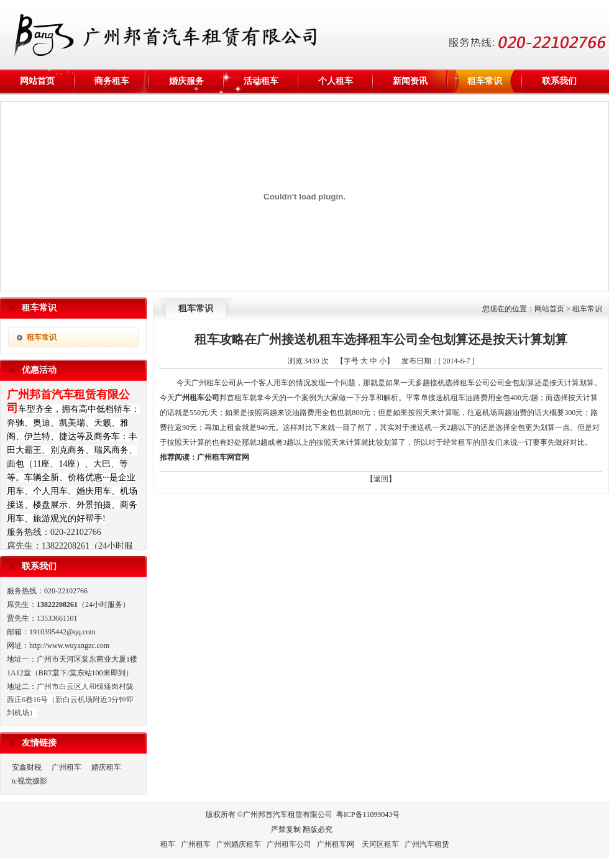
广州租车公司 (197, 397)
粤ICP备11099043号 (368, 814)
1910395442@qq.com (62, 632)
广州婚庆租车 (238, 844)
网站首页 (37, 81)
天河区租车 (380, 844)
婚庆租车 (106, 767)
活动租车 (261, 81)
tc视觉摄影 (29, 781)
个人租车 (335, 81)
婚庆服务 (186, 81)
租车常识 (484, 81)
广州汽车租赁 (427, 844)
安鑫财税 (27, 767)
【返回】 (381, 479)
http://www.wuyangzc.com (69, 645)
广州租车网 (215, 457)
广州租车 (66, 767)
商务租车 (111, 81)
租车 (167, 844)
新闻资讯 (410, 81)
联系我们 (559, 81)
